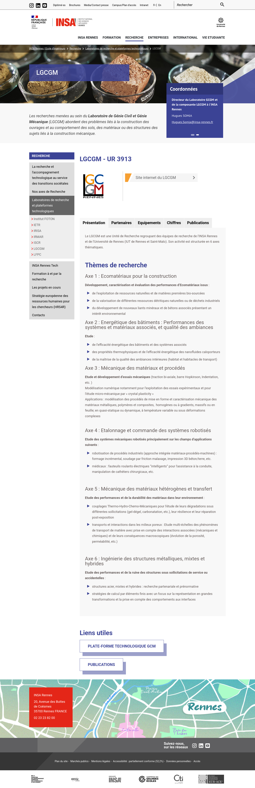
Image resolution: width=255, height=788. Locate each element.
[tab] (94, 223)
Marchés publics (79, 761)
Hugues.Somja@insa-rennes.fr (192, 122)
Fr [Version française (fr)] (154, 5)
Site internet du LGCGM (156, 177)
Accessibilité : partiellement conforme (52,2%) (138, 761)
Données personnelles (178, 761)
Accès (197, 761)
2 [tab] (197, 134)
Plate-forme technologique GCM (122, 646)
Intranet (144, 5)
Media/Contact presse (96, 5)
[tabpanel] (194, 111)
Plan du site (61, 761)
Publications (101, 664)
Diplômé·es (59, 5)
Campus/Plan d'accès (124, 5)
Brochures (74, 5)
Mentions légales (100, 761)
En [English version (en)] (159, 5)
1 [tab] (192, 135)
